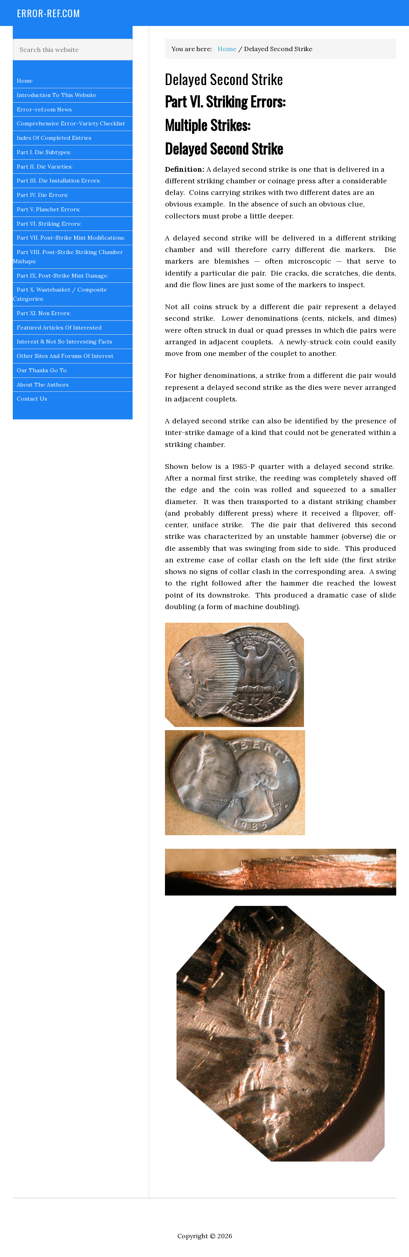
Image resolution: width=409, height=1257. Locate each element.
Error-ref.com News (44, 109)
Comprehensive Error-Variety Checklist (71, 123)
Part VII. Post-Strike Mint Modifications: (71, 237)
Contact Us (32, 398)
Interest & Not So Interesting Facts (64, 341)
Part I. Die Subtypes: (44, 152)
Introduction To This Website (56, 95)
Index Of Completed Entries (54, 137)
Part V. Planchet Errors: (48, 209)
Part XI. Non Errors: (44, 313)
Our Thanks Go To (42, 370)
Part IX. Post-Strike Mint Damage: (62, 275)
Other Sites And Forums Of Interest (65, 355)
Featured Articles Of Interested (59, 327)
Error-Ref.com (48, 13)
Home (25, 80)
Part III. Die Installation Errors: (59, 180)
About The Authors (43, 384)
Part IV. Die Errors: (42, 195)
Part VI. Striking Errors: (49, 223)
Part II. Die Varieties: (45, 166)
